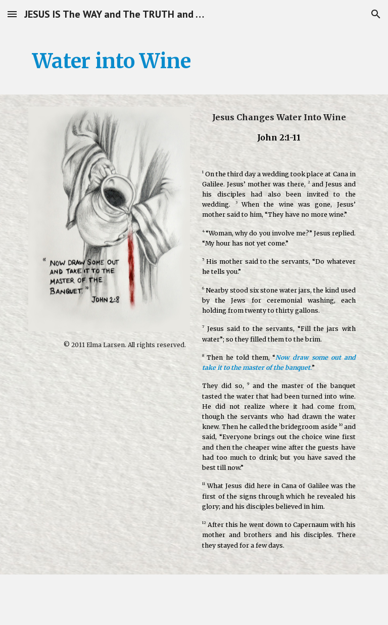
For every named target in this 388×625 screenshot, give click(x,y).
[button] (12, 14)
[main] (193, 61)
